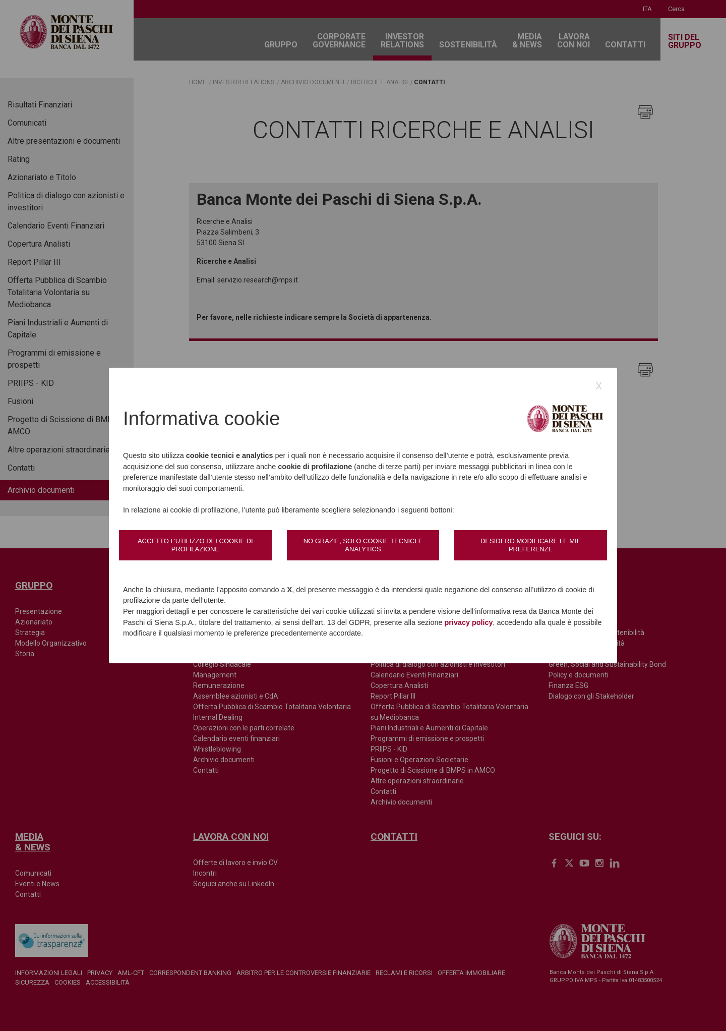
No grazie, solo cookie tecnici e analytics (363, 545)
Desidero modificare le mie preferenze (530, 545)
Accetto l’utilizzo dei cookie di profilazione (195, 545)
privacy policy (469, 622)
